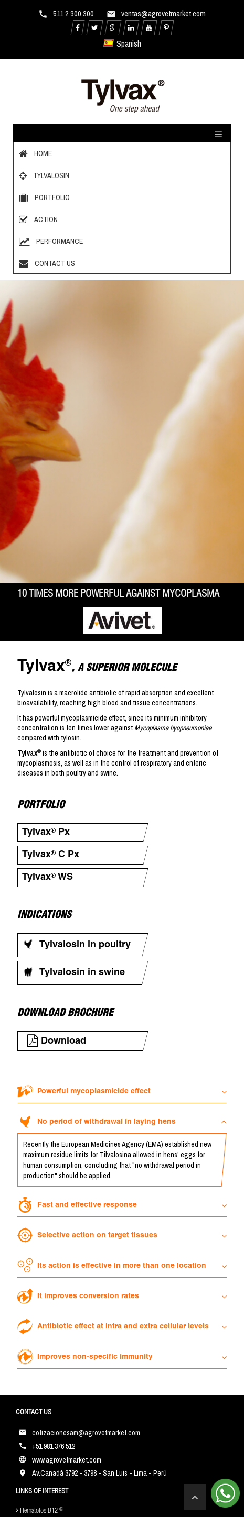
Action (37, 219)
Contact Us (45, 263)
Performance (49, 241)
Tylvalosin (42, 175)
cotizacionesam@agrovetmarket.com (86, 1432)
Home (34, 153)
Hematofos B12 (39, 1511)
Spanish (122, 43)
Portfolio (43, 197)
